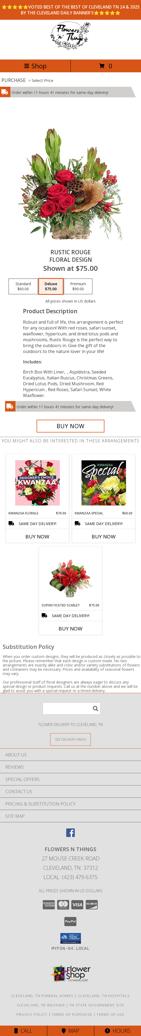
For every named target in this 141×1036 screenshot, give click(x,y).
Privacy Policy (32, 1014)
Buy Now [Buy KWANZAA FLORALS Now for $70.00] (37, 536)
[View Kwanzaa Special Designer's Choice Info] (103, 483)
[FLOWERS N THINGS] (70, 51)
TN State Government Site (96, 1005)
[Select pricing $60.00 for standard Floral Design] (23, 286)
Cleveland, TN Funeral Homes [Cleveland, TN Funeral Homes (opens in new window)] (42, 995)
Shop (35, 65)
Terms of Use (110, 1014)
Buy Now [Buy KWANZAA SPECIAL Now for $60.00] (104, 536)
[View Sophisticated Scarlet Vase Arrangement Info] (70, 575)
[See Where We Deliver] (70, 739)
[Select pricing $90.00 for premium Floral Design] (78, 286)
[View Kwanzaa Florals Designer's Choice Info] (37, 483)
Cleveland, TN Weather (41, 1005)
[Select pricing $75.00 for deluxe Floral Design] (51, 286)
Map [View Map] (70, 1030)
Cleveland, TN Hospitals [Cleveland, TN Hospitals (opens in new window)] (104, 995)
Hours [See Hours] (118, 1030)
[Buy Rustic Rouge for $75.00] (70, 426)
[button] (70, 938)
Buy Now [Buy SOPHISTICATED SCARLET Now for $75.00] (70, 628)
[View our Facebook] (70, 835)
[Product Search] (71, 708)
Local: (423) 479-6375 (70, 877)
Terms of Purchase (72, 1014)
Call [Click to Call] (23, 1030)
